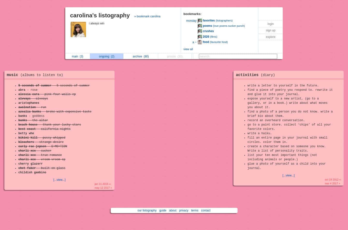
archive (141, 56)
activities (256, 75)
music (36, 75)
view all (188, 49)
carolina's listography (100, 15)
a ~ (194, 42)
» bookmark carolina (147, 16)
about (172, 210)
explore (270, 37)
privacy (183, 210)
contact (205, 210)
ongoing (107, 56)
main (77, 56)
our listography (147, 210)
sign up (271, 30)
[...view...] (59, 179)
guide (162, 210)
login (271, 24)
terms (194, 210)
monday (191, 20)
